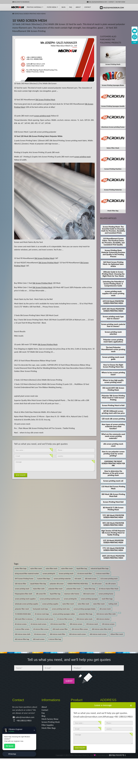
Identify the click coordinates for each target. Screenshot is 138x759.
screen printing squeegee (89, 599)
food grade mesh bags (40, 609)
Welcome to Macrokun (20, 2)
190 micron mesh (92, 624)
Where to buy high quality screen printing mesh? (113, 381)
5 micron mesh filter (102, 574)
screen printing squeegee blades (85, 609)
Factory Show (120, 2)
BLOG (63, 7)
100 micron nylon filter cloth (106, 614)
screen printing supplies (50, 604)
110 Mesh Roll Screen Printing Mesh (113, 487)
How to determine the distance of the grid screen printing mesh (113, 473)
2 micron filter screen (22, 629)
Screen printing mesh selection (113, 333)
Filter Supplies (48, 725)
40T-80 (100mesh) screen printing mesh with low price (113, 412)
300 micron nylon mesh (84, 619)
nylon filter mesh (36, 568)
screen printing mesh (22, 589)
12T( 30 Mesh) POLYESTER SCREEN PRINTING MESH (113, 541)
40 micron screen (21, 624)
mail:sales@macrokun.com (97, 2)
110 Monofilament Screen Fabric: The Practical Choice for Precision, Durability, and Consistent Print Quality (113, 241)
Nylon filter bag (89, 589)
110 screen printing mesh (109, 579)
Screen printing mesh (66, 574)
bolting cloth (113, 604)
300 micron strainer (103, 619)
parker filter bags (20, 568)
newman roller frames (71, 594)
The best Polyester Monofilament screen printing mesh (113, 349)
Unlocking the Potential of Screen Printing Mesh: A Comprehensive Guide (113, 283)
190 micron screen (108, 624)
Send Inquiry (21, 475)
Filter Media (52, 7)
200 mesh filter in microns (24, 619)
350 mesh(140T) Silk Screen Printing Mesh (113, 389)
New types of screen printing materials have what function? (113, 426)
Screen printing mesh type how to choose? (113, 317)
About (78, 7)
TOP (134, 42)
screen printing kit (49, 574)
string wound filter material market (27, 574)
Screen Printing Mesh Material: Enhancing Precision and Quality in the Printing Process (113, 253)
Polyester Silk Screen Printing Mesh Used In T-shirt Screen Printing (113, 397)
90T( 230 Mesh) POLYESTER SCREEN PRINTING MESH (113, 524)
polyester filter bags (85, 614)
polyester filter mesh (55, 589)
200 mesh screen (39, 639)
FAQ (70, 7)
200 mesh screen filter (60, 629)
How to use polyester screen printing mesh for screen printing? (113, 453)
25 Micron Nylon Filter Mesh (108, 589)
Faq (43, 713)
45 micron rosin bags (42, 614)
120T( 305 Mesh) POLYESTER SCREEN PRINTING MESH (113, 310)
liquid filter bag (81, 568)
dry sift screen (97, 584)
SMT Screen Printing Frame (24, 579)
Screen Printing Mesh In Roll (113, 405)
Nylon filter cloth (39, 589)
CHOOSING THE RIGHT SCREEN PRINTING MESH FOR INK (113, 463)
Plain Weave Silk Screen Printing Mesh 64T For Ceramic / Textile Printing (47, 428)
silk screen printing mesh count (113, 445)
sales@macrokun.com (25, 717)
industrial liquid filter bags (100, 568)
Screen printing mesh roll (113, 481)
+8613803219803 (24, 721)
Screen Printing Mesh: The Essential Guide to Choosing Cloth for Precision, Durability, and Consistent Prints (113, 230)
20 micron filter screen (41, 629)
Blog (43, 716)
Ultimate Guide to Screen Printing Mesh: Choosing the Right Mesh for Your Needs (113, 274)
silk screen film (41, 594)
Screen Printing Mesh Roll (113, 502)
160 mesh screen (90, 579)
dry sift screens (111, 584)
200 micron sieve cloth (22, 634)
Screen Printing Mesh (51, 722)
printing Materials (35, 7)
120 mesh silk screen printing (113, 419)
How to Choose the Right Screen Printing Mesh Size (113, 366)
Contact (111, 2)
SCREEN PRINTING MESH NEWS (34, 14)
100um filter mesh (116, 634)
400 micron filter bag (22, 639)
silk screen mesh (105, 609)
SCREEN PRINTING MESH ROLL (77, 584)
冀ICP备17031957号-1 (117, 756)
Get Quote (9, 746)
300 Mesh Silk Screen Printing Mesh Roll (113, 495)
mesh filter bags (107, 599)
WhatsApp (12, 754)
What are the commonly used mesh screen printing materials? (113, 436)
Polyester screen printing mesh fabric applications (113, 341)
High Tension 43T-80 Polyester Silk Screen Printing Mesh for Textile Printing (113, 533)
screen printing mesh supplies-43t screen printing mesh (113, 293)
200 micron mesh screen (45, 619)
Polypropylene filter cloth (23, 594)
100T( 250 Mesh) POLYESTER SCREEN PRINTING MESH (113, 557)
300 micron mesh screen (77, 634)
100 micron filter (20, 584)
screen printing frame (106, 594)
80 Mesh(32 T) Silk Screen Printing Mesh (113, 508)
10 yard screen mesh (22, 424)
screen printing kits (70, 599)
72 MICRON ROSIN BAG (23, 614)
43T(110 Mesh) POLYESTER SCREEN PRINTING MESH (113, 302)
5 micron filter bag (54, 639)
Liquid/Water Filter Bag (38, 584)
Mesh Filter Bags (49, 728)
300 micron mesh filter (57, 634)
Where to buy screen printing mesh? (113, 373)
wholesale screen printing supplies (26, 604)
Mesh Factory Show (50, 719)
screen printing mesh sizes (61, 609)
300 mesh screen (89, 594)
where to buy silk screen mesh (31, 432)
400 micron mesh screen (98, 634)
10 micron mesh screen (38, 624)
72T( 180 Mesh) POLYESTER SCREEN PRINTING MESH (113, 516)
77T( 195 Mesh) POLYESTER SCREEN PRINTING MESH (113, 549)
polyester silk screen (57, 584)
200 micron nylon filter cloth (101, 629)
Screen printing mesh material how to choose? (113, 325)
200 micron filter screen (80, 629)
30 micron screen (40, 634)
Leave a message (103, 705)
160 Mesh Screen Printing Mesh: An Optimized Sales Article (113, 264)
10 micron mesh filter (84, 574)
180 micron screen (76, 624)
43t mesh (78, 579)
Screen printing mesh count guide (113, 358)
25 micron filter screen (65, 619)
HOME (16, 14)
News (21, 14)
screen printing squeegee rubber (64, 614)
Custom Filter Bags (43, 579)
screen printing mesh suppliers (25, 599)
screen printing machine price (50, 599)
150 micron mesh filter (58, 624)
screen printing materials (62, 579)
